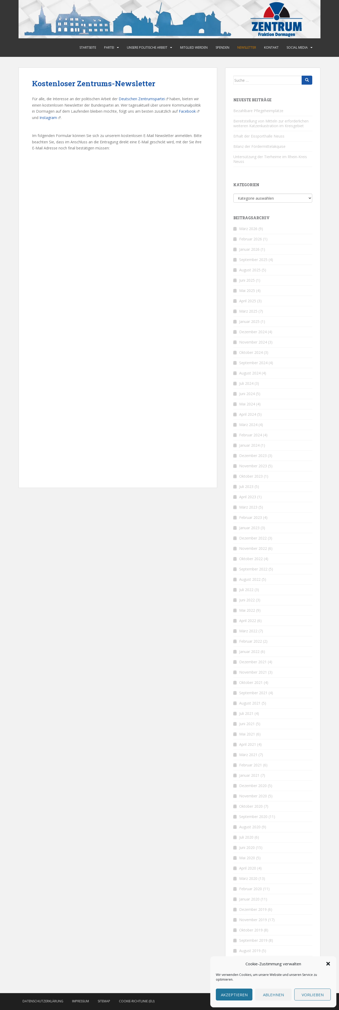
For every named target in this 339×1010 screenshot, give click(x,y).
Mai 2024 (247, 403)
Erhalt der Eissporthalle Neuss (258, 136)
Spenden (222, 47)
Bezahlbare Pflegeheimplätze (258, 110)
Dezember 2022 (253, 538)
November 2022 (253, 548)
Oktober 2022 (251, 558)
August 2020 (250, 826)
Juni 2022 (247, 599)
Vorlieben (313, 994)
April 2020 (247, 868)
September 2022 (253, 569)
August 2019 (250, 950)
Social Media (297, 47)
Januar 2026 (249, 249)
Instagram (50, 117)
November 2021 (253, 672)
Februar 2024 (250, 434)
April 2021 (247, 744)
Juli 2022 (246, 589)
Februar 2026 (250, 238)
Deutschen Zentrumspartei (143, 98)
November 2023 (253, 465)
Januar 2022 (249, 651)
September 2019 (253, 940)
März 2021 (248, 754)
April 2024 (247, 414)
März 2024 (248, 424)
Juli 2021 (246, 713)
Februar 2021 (250, 764)
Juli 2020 (246, 837)
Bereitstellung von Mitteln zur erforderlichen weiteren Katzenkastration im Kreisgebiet (271, 123)
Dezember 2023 (253, 455)
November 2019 (253, 919)
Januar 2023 (249, 527)
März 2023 (248, 507)
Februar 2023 (250, 517)
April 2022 (247, 620)
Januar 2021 (249, 775)
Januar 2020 (249, 899)
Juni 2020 (247, 847)
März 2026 (248, 228)
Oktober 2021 (251, 682)
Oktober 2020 (251, 806)
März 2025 (248, 311)
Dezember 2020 (253, 785)
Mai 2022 (247, 610)
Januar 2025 (249, 321)
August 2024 (250, 373)
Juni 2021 (247, 723)
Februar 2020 (250, 888)
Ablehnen (273, 994)
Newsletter (246, 47)
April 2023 (247, 496)
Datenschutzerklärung (43, 1001)
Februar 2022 (250, 641)
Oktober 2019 (251, 930)
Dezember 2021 (253, 661)
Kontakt (271, 47)
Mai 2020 (247, 857)
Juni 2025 (247, 280)
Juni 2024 (247, 393)
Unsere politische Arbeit (147, 47)
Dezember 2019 (253, 909)
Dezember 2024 (253, 331)
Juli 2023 (246, 486)
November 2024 (253, 342)
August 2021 (250, 703)
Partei (109, 47)
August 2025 (250, 269)
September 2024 (253, 362)
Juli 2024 (246, 383)
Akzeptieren (234, 994)
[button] (328, 963)
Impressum (80, 1001)
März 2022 (248, 630)
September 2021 (253, 692)
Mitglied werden (194, 47)
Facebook (189, 111)
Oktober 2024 (251, 352)
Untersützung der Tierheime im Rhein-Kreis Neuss (270, 159)
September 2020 (253, 816)
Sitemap (104, 1001)
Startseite (87, 47)
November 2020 (253, 795)
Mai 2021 (247, 734)
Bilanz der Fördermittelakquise (259, 146)
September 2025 (253, 259)
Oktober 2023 (251, 476)
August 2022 (250, 579)
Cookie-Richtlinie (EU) (136, 1001)
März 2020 (248, 878)
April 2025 (247, 300)
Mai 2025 (247, 290)
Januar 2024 (249, 445)
